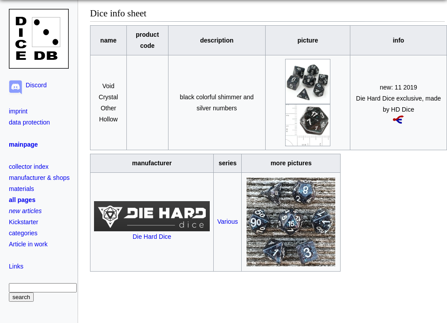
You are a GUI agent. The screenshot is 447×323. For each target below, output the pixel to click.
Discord (34, 85)
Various (227, 221)
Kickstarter (23, 222)
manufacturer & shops (39, 177)
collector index (29, 166)
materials (21, 188)
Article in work (28, 244)
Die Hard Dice (152, 233)
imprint (18, 111)
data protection (29, 122)
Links (16, 266)
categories (23, 233)
